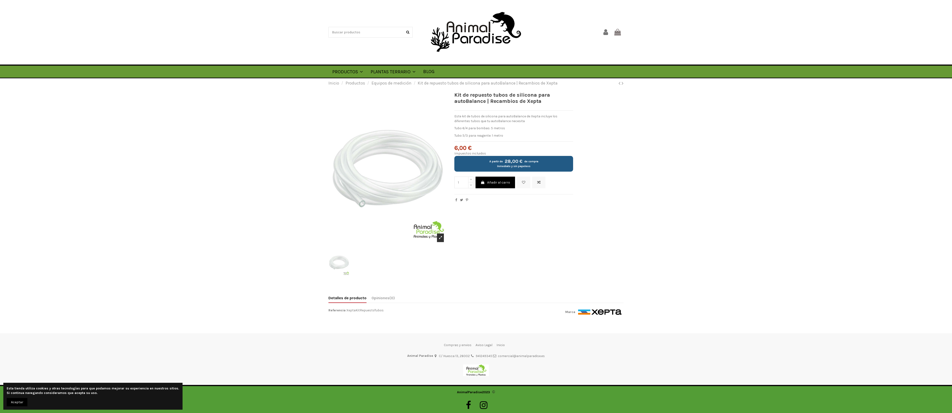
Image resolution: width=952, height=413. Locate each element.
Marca (570, 312)
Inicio (500, 345)
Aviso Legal (484, 345)
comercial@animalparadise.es (521, 356)
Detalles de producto (347, 298)
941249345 (484, 356)
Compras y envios (457, 345)
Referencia (337, 310)
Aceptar (17, 402)
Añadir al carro (495, 182)
